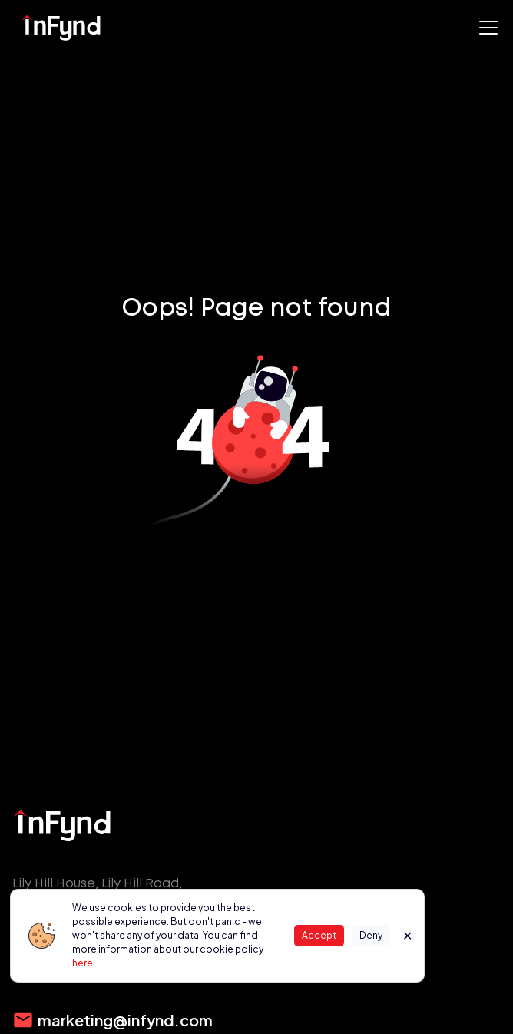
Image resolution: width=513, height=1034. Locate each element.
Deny (370, 935)
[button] (485, 27)
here (82, 963)
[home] (61, 27)
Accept (319, 935)
